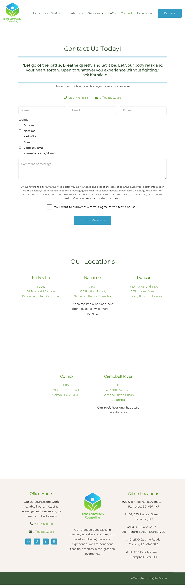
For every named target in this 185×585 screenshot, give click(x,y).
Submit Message (93, 220)
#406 (92, 286)
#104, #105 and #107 (144, 286)
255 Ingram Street (144, 291)
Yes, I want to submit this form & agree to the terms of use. (96, 207)
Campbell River (33, 147)
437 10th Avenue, (118, 390)
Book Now (144, 13)
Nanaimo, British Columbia (92, 296)
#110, (66, 385)
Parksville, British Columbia (41, 296)
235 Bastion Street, (92, 291)
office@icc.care (43, 532)
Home (36, 13)
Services (94, 13)
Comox (28, 142)
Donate (170, 13)
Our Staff (51, 13)
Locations (73, 13)
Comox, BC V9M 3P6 (66, 395)
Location (24, 119)
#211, (118, 385)
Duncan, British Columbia (144, 296)
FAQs (112, 13)
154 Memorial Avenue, (40, 291)
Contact (126, 13)
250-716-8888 (43, 524)
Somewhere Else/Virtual (39, 153)
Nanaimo (29, 130)
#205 (40, 286)
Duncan (29, 125)
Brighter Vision (158, 578)
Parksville (30, 136)
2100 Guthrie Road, (66, 390)
